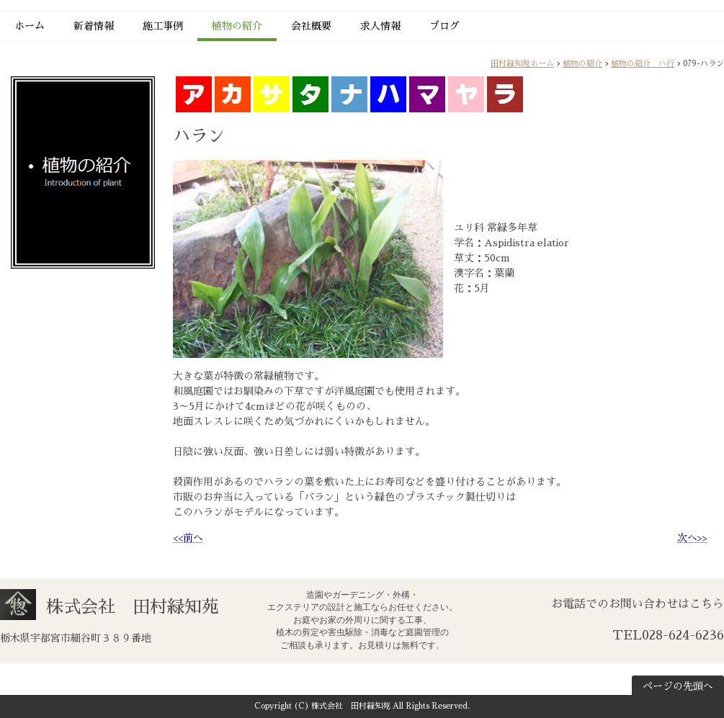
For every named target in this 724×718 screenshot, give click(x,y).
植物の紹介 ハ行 (642, 64)
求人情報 (380, 26)
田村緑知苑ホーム (522, 64)
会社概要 (311, 26)
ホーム (29, 26)
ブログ (444, 26)
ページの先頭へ (678, 686)
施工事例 (163, 26)
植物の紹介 (237, 26)
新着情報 (93, 26)
